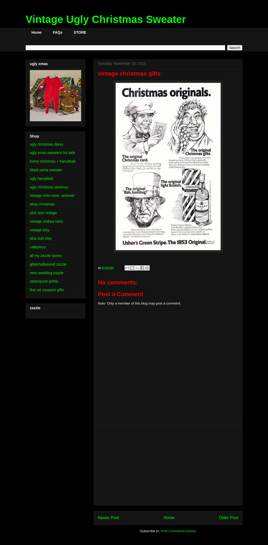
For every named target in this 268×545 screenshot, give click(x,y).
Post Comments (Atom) (178, 531)
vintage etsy (39, 230)
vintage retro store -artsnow (52, 195)
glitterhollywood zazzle (48, 264)
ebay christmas (42, 204)
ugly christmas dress (46, 144)
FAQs (58, 32)
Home (36, 32)
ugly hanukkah (41, 178)
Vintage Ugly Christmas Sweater (106, 19)
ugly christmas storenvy (49, 187)
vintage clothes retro (46, 221)
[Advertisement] (168, 464)
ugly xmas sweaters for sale (52, 153)
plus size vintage (43, 213)
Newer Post (108, 517)
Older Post (228, 517)
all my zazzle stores (46, 256)
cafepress (38, 247)
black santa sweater (46, 170)
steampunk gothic (44, 281)
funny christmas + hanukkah (53, 161)
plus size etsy (41, 238)
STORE (80, 32)
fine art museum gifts (47, 290)
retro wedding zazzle (46, 273)
